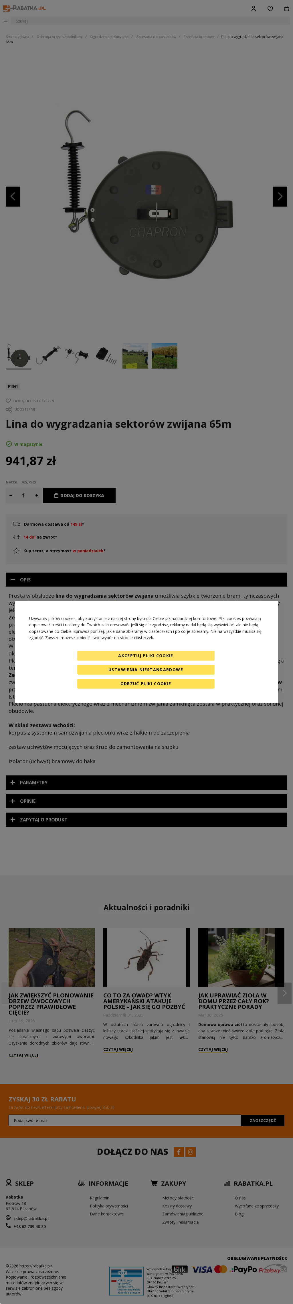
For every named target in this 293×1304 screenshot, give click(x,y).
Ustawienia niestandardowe (145, 669)
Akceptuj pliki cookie (145, 655)
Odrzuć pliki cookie (145, 683)
